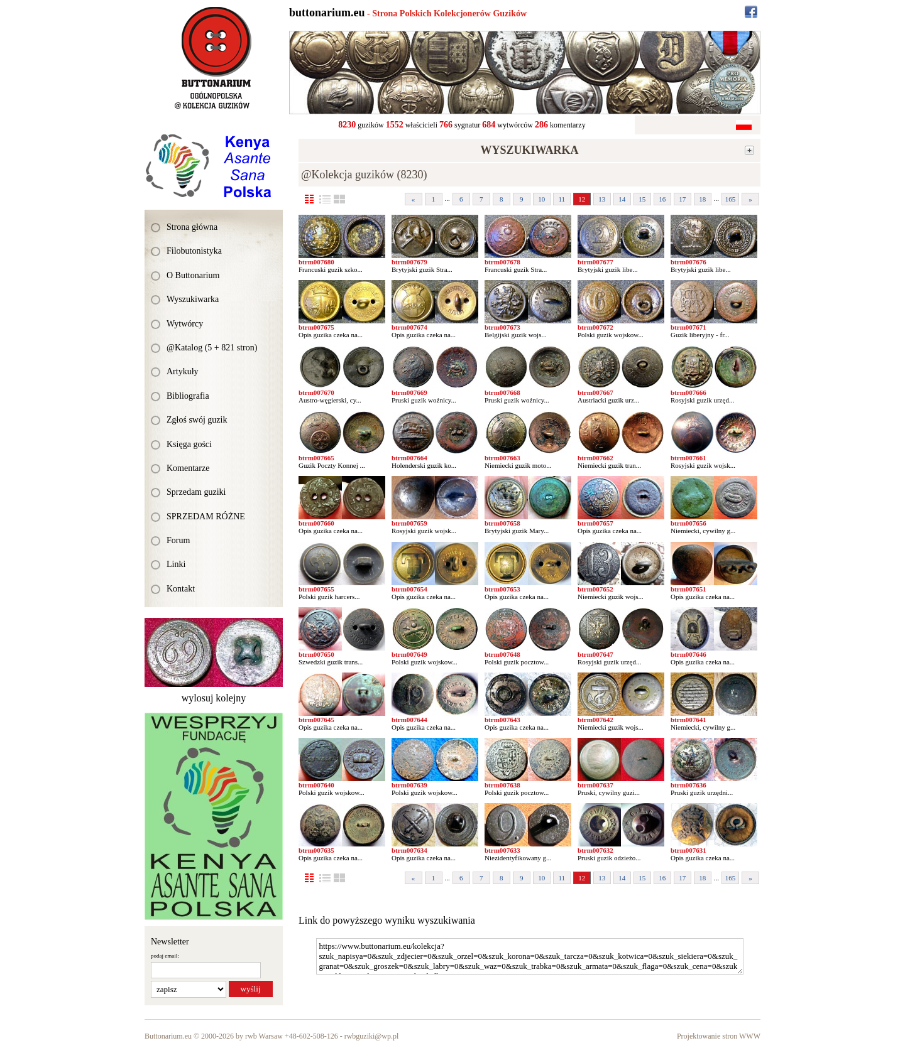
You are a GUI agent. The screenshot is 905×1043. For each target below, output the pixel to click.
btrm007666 (688, 392)
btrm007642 (595, 719)
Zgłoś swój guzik (197, 419)
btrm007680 (316, 262)
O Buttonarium (193, 275)
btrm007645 (316, 719)
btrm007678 (502, 262)
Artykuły (183, 371)
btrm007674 (409, 327)
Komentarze (188, 468)
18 (702, 199)
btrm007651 (688, 589)
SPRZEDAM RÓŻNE (206, 516)
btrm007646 (688, 654)
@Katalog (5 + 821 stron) (212, 347)
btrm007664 (409, 458)
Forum (178, 540)
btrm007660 (316, 523)
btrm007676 (688, 262)
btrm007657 (595, 523)
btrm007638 (502, 785)
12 (581, 199)
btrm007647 (595, 654)
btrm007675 (316, 327)
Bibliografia (188, 396)
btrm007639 (409, 785)
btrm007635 (316, 850)
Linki (176, 564)
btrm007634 (409, 850)
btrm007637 (595, 785)
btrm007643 (502, 719)
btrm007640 (316, 785)
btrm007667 (595, 392)
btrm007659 (409, 523)
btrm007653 (502, 589)
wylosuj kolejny (214, 698)
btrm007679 (409, 262)
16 (662, 199)
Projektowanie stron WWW (718, 1036)
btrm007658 (502, 523)
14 (621, 199)
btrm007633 (502, 850)
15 (642, 199)
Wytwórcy (185, 323)
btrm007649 (409, 654)
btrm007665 (316, 458)
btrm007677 (595, 262)
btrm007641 (688, 719)
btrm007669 (409, 392)
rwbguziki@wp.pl (371, 1036)
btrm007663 (502, 458)
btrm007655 (316, 589)
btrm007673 (502, 327)
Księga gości (189, 444)
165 (730, 199)
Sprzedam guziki (196, 492)
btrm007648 (502, 654)
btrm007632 (595, 850)
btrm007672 (595, 327)
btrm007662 (595, 458)
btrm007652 (595, 589)
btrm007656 (688, 523)
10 (541, 199)
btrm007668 (502, 392)
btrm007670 (316, 392)
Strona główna (192, 227)
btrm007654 (409, 589)
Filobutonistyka (194, 251)
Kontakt (181, 588)
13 (601, 199)
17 (682, 199)
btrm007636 (688, 785)
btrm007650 (316, 654)
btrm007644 (409, 719)
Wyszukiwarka (193, 299)
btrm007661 (688, 458)
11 (561, 199)
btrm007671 (688, 327)
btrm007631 (688, 850)
